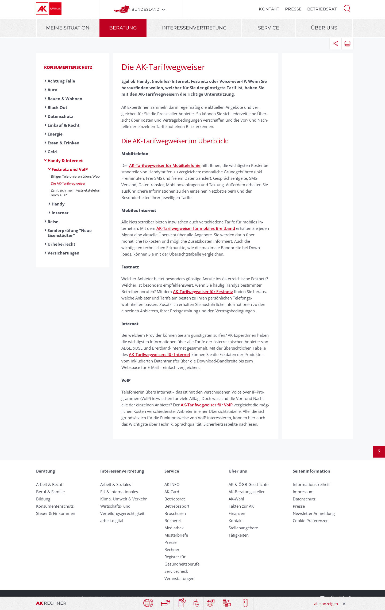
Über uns (324, 28)
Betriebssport (176, 506)
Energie (55, 134)
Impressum (303, 491)
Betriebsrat (322, 9)
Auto (52, 89)
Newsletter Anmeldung (314, 513)
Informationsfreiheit (311, 484)
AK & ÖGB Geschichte (248, 484)
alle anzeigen (326, 603)
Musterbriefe (176, 535)
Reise (53, 221)
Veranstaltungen (179, 578)
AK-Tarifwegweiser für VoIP (207, 404)
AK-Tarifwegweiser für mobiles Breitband (195, 228)
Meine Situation (68, 28)
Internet (60, 212)
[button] (347, 8)
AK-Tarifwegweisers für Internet (159, 354)
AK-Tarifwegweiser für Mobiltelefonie (165, 165)
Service (268, 28)
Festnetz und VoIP (70, 169)
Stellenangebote (243, 527)
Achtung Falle (61, 81)
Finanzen (237, 513)
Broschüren (175, 513)
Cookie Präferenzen (311, 520)
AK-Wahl (236, 499)
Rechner (171, 549)
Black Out (57, 107)
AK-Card (171, 491)
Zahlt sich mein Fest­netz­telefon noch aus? (75, 192)
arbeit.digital (111, 520)
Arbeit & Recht (49, 484)
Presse (293, 9)
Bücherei (172, 520)
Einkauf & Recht (64, 125)
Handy (58, 204)
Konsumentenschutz (68, 67)
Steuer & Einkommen (55, 513)
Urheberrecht (61, 244)
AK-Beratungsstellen (247, 491)
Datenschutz (60, 116)
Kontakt (269, 9)
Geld (52, 151)
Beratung (123, 28)
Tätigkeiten (239, 535)
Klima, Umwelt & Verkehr (123, 499)
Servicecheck (176, 571)
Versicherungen (63, 253)
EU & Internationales (119, 491)
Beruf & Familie (50, 491)
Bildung (43, 499)
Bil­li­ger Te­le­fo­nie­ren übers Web (75, 176)
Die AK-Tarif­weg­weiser (68, 183)
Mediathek (174, 527)
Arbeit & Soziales (115, 484)
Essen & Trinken (63, 142)
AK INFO (172, 484)
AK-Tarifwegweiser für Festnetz (203, 291)
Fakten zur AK (241, 506)
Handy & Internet (65, 160)
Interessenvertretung (194, 28)
